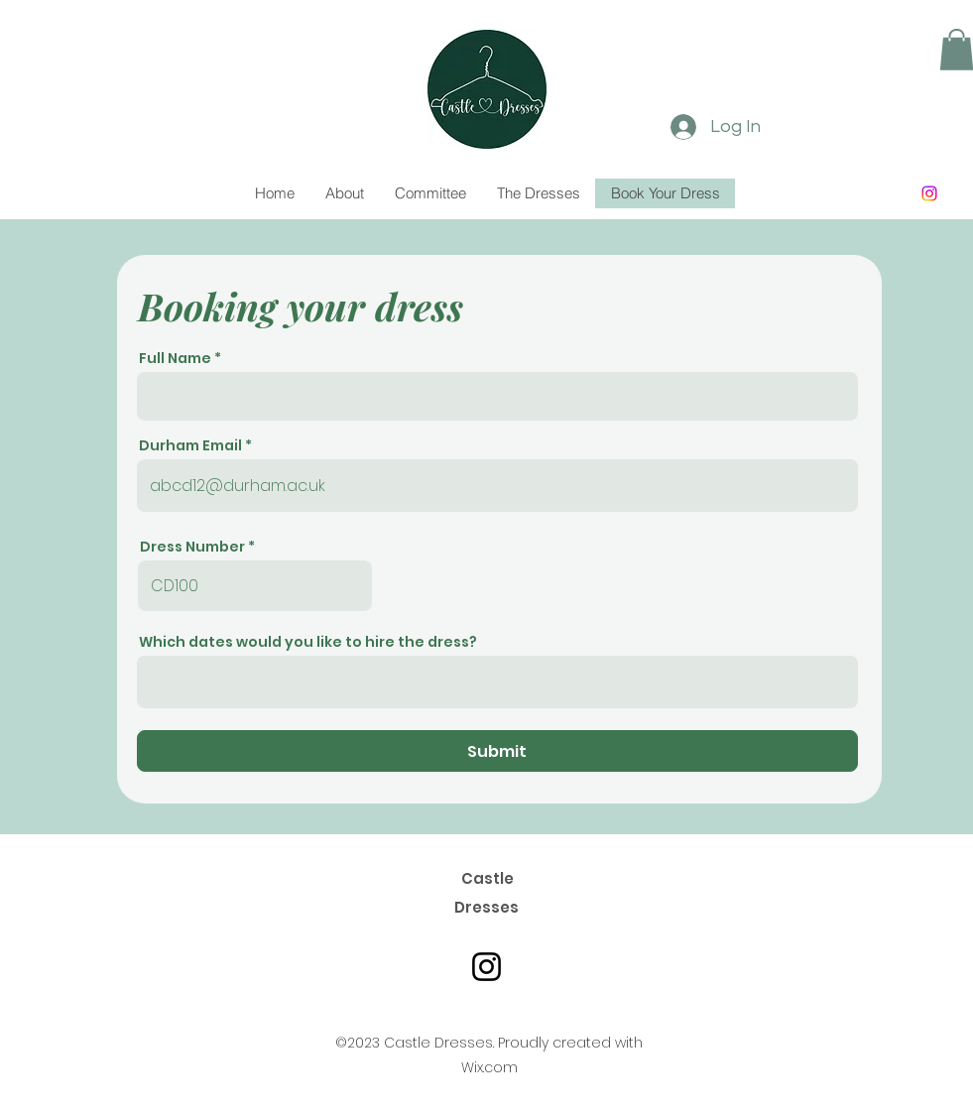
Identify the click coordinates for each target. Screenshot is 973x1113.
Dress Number (192, 547)
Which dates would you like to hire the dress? (308, 642)
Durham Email (190, 445)
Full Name (175, 358)
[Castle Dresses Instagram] (486, 966)
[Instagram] (929, 193)
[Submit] (497, 751)
